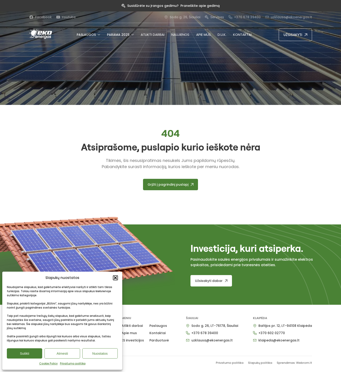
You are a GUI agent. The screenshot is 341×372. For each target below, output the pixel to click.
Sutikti (24, 353)
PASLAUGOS (88, 34)
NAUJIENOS (180, 34)
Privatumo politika (73, 363)
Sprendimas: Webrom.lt (294, 363)
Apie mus (203, 34)
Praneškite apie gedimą (200, 5)
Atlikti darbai (152, 34)
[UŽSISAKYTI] (295, 35)
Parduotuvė (159, 340)
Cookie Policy (48, 363)
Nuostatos (100, 353)
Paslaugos (158, 325)
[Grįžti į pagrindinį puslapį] (170, 184)
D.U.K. (222, 34)
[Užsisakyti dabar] (211, 280)
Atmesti (62, 353)
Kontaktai (242, 34)
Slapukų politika (260, 363)
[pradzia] (40, 34)
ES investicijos (133, 340)
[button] (115, 278)
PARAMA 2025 (120, 34)
